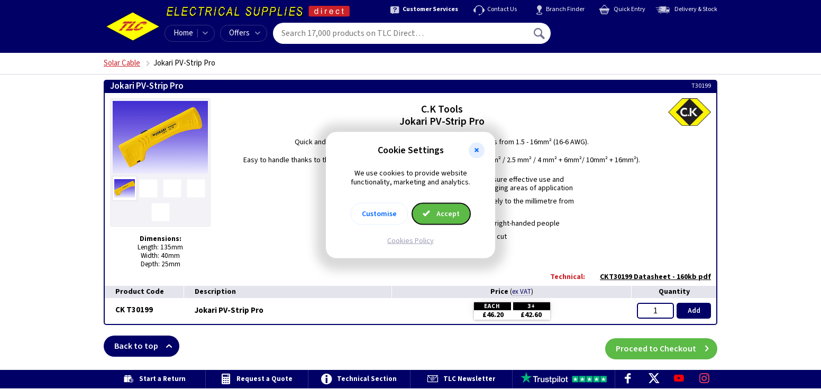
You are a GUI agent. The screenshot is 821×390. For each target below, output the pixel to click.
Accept (441, 213)
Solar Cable (122, 63)
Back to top (146, 346)
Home (183, 33)
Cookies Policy (410, 240)
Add (694, 310)
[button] (477, 151)
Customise (379, 213)
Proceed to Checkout (666, 346)
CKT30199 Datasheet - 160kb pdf (650, 277)
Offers (244, 33)
